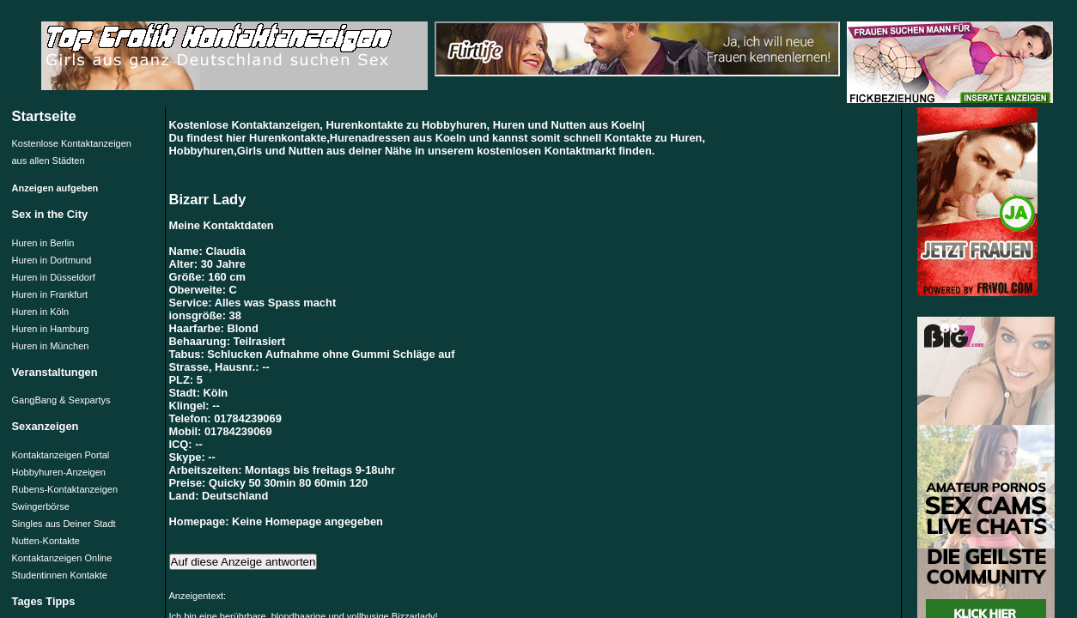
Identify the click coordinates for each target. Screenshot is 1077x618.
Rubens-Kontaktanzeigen (65, 489)
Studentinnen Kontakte (59, 575)
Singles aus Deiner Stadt (64, 523)
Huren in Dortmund (52, 260)
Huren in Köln (41, 311)
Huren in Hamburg (50, 329)
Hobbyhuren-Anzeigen (59, 472)
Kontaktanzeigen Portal (61, 455)
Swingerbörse (41, 506)
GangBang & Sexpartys (61, 400)
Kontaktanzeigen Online (62, 558)
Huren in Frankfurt (50, 294)
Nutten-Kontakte (46, 541)
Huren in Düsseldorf (53, 277)
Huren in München (50, 346)
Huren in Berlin (43, 243)
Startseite (44, 116)
